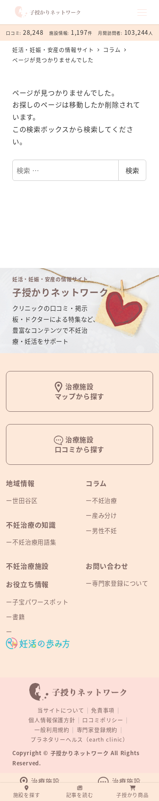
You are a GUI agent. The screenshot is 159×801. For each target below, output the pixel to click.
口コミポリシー (102, 720)
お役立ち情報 (27, 584)
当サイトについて (60, 710)
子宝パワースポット (40, 602)
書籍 (18, 617)
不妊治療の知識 (31, 525)
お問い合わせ (107, 566)
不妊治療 (104, 500)
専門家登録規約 (97, 729)
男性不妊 (104, 530)
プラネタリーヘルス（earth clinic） (79, 739)
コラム (96, 483)
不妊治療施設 (27, 566)
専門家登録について (120, 583)
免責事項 (102, 710)
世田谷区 (24, 500)
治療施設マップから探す (80, 391)
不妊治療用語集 (34, 542)
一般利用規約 (52, 729)
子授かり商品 (132, 791)
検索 (132, 170)
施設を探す (26, 791)
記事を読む (79, 791)
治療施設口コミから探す (80, 444)
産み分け (104, 515)
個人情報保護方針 (51, 720)
